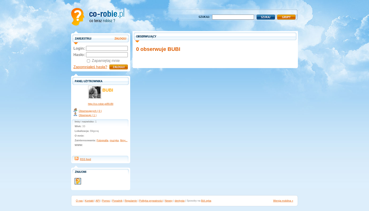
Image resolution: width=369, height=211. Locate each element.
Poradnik (117, 200)
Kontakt (89, 200)
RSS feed (85, 159)
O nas (79, 200)
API (98, 200)
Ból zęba (206, 200)
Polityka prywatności (151, 200)
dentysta (180, 200)
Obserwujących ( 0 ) (90, 111)
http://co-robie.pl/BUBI (100, 103)
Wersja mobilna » (283, 200)
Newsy (169, 200)
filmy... (124, 140)
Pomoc (106, 200)
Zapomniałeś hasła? (90, 67)
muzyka (114, 140)
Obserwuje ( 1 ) (87, 115)
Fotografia (102, 140)
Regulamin (130, 200)
